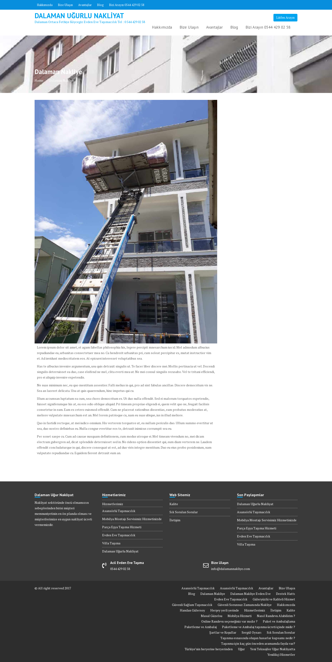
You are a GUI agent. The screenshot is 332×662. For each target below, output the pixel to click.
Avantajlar (85, 5)
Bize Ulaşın (65, 5)
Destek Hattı (285, 593)
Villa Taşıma (111, 543)
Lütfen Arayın (285, 17)
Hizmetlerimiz (112, 504)
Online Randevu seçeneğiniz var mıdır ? (229, 621)
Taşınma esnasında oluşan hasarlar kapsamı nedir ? (257, 638)
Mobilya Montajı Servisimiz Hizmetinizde (132, 519)
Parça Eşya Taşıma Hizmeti (121, 527)
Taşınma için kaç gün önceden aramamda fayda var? (258, 643)
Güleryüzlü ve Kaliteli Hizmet (274, 599)
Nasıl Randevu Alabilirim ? (276, 616)
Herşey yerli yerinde (224, 610)
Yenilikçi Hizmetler (281, 654)
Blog (100, 5)
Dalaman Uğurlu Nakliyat (79, 15)
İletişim (174, 520)
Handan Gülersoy (192, 610)
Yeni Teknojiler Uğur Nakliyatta (272, 649)
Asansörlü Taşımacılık (118, 511)
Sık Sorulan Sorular (183, 512)
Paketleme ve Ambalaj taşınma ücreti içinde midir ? (258, 627)
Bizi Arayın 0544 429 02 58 (126, 5)
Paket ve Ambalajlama (279, 621)
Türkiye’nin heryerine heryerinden (209, 649)
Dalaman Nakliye (212, 593)
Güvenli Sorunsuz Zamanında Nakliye (245, 604)
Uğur (241, 649)
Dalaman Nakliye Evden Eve (250, 593)
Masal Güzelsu (211, 616)
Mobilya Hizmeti (240, 616)
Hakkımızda (45, 5)
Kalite (173, 504)
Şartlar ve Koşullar (222, 632)
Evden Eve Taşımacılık (118, 535)
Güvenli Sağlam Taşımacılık (192, 604)
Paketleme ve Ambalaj (200, 627)
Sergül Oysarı (251, 632)
